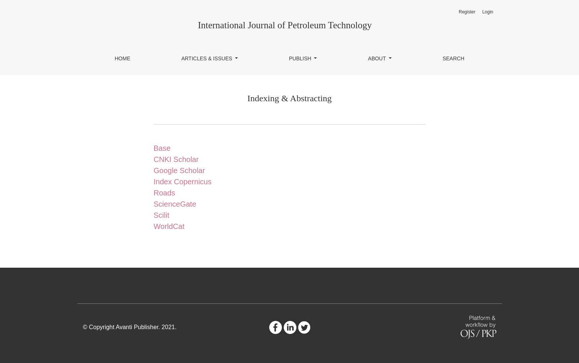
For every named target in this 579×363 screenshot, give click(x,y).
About (377, 58)
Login (487, 12)
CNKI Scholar (176, 159)
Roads (164, 193)
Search (453, 58)
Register (467, 12)
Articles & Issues (207, 58)
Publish (301, 58)
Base (162, 148)
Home (122, 58)
